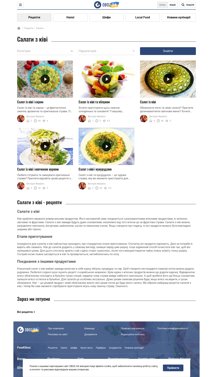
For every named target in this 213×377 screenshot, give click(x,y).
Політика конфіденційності (172, 328)
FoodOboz (24, 347)
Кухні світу (86, 347)
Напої (70, 17)
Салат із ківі (148, 102)
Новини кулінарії (178, 17)
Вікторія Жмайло (35, 116)
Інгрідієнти (115, 347)
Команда (89, 328)
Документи (90, 334)
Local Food (142, 17)
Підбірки (101, 347)
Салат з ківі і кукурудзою (95, 169)
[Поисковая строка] (188, 5)
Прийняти (173, 367)
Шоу (20, 367)
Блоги (21, 359)
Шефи (106, 17)
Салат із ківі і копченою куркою (38, 169)
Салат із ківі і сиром (30, 102)
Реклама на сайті (57, 334)
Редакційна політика (132, 334)
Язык (173, 5)
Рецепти (34, 17)
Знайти (168, 51)
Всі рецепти (25, 312)
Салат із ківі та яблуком (94, 102)
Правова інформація (132, 328)
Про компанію (56, 328)
